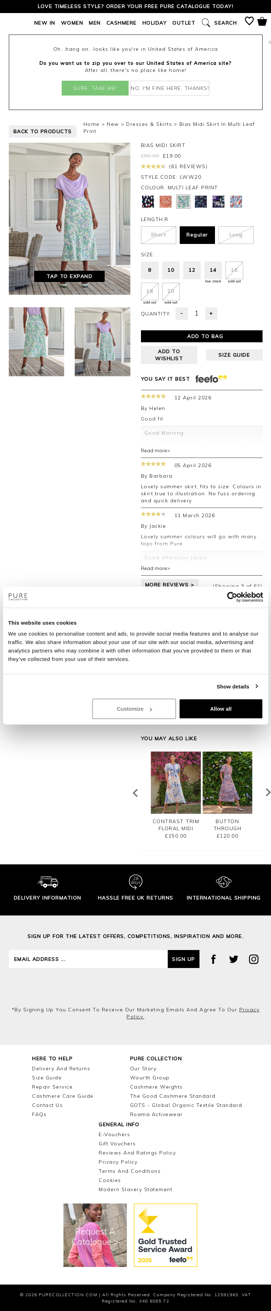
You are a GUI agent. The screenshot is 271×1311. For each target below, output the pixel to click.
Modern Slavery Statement (135, 1189)
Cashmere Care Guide (63, 1096)
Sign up (183, 959)
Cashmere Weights (156, 1087)
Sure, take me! (95, 88)
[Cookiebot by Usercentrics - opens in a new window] (232, 597)
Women (72, 23)
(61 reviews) (174, 166)
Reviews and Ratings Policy (137, 1153)
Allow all (221, 709)
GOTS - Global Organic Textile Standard (186, 1105)
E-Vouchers (114, 1134)
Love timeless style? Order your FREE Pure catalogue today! (135, 6)
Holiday (154, 23)
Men (95, 23)
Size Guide (47, 1077)
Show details (233, 686)
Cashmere (121, 23)
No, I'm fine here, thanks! (170, 88)
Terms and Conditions (130, 1171)
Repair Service (52, 1087)
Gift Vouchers (117, 1143)
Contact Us (47, 1105)
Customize (134, 709)
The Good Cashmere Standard (173, 1096)
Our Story (143, 1068)
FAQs (39, 1114)
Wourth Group (150, 1077)
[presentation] (135, 987)
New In (44, 23)
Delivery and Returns (61, 1068)
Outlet (183, 23)
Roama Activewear (156, 1114)
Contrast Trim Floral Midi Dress (176, 828)
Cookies (110, 1180)
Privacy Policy (118, 1162)
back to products (42, 131)
